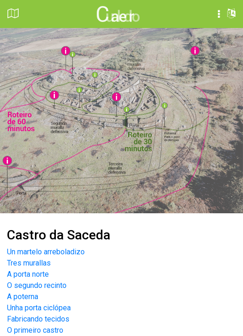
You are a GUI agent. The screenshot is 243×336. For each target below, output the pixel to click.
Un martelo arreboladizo (46, 251)
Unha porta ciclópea (39, 307)
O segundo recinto (37, 285)
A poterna (22, 296)
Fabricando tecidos (38, 319)
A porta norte (28, 274)
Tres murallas (29, 263)
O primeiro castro (35, 330)
